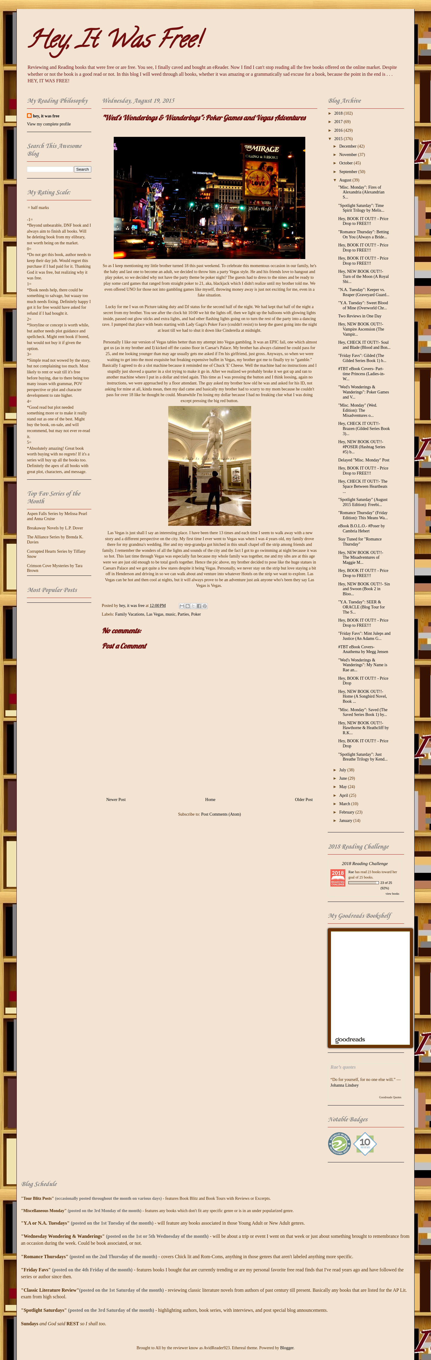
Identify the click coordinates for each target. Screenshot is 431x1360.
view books (392, 893)
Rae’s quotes (343, 1067)
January (346, 820)
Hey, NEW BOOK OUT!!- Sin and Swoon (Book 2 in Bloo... (364, 589)
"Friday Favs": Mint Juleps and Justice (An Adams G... (364, 636)
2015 (339, 139)
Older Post (304, 799)
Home (210, 799)
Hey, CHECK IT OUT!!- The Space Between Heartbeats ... (363, 486)
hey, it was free (46, 116)
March (345, 804)
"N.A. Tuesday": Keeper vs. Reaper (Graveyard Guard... (363, 292)
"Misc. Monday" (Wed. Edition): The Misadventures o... (357, 410)
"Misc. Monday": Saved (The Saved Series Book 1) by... (363, 712)
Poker (196, 614)
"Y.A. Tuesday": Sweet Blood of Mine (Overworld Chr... (363, 305)
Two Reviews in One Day (359, 316)
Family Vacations (129, 614)
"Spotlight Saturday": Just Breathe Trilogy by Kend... (363, 757)
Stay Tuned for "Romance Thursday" (360, 541)
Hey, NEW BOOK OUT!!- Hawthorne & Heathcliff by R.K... (363, 728)
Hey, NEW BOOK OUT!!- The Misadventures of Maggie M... (360, 557)
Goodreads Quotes (390, 1097)
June (343, 778)
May (343, 787)
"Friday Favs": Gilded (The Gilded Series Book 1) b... (362, 358)
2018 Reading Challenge (365, 863)
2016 (339, 130)
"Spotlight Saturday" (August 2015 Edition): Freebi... (363, 502)
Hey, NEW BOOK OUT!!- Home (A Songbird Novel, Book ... (362, 696)
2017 (339, 121)
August (345, 180)
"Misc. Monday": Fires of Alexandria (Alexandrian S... (361, 192)
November (348, 154)
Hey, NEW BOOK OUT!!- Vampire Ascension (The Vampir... (361, 329)
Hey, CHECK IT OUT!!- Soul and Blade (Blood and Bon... (364, 345)
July (343, 770)
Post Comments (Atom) (221, 814)
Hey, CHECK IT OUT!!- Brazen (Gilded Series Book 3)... (364, 428)
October (346, 163)
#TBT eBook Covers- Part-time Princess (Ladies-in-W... (361, 373)
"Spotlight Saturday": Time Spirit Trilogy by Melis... (361, 208)
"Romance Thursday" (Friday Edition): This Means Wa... (363, 515)
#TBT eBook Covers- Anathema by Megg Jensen (363, 649)
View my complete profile (49, 124)
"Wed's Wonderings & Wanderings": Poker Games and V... (363, 392)
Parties (183, 614)
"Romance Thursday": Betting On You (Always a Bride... (363, 234)
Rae (351, 872)
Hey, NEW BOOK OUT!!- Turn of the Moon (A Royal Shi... (363, 276)
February (347, 812)
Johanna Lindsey (344, 1085)
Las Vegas (154, 614)
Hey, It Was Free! (113, 42)
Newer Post (116, 799)
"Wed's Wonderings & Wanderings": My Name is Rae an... (362, 665)
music (170, 614)
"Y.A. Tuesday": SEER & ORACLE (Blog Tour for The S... (361, 607)
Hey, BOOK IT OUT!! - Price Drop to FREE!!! (363, 221)
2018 (339, 113)
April (344, 795)
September (348, 171)
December (348, 146)
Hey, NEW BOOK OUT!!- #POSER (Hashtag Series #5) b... (361, 447)
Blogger (286, 1348)
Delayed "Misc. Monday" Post (363, 460)
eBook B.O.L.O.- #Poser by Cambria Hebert (361, 528)
